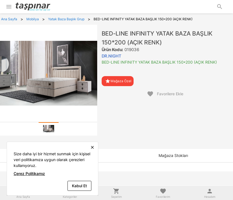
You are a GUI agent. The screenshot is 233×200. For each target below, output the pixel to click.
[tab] (49, 129)
